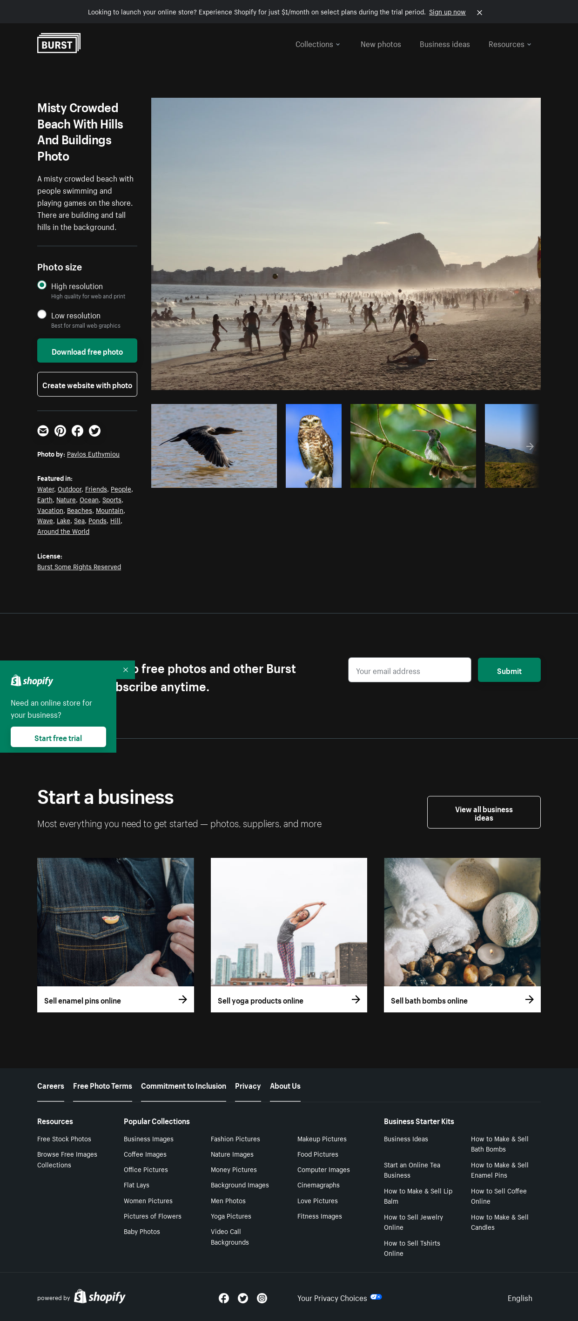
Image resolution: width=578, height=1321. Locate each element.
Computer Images (323, 1169)
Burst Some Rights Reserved (79, 566)
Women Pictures (148, 1200)
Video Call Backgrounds (230, 1236)
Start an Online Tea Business (412, 1169)
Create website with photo (87, 384)
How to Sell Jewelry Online (413, 1221)
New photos (381, 43)
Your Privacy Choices (339, 1297)
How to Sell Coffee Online (499, 1195)
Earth (45, 499)
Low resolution (76, 315)
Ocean (89, 499)
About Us (285, 1084)
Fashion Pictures (235, 1138)
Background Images (240, 1184)
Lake (63, 520)
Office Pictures (146, 1169)
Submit (509, 670)
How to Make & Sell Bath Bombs (500, 1143)
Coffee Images (145, 1153)
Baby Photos (142, 1231)
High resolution (77, 285)
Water (45, 488)
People (121, 488)
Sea (79, 520)
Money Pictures (234, 1169)
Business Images (149, 1138)
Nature (66, 499)
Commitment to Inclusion (183, 1084)
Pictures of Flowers (152, 1215)
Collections (318, 43)
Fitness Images (319, 1215)
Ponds (97, 520)
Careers (50, 1084)
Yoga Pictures (231, 1215)
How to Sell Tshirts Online (412, 1247)
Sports (111, 499)
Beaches (79, 510)
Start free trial (58, 737)
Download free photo (87, 350)
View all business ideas (484, 812)
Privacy (248, 1084)
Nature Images (232, 1153)
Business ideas (445, 43)
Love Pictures (317, 1200)
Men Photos (228, 1200)
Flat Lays (136, 1184)
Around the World (63, 531)
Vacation (50, 510)
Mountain (109, 510)
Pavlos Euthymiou (93, 453)
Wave (45, 520)
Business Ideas (406, 1138)
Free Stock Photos (64, 1138)
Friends (96, 488)
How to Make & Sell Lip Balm (418, 1195)
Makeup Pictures (322, 1138)
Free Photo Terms (102, 1084)
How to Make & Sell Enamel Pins (500, 1169)
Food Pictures (317, 1153)
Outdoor (69, 488)
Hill (115, 520)
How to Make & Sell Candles (500, 1221)
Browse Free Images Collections (67, 1158)
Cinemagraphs (318, 1184)
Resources (510, 43)
